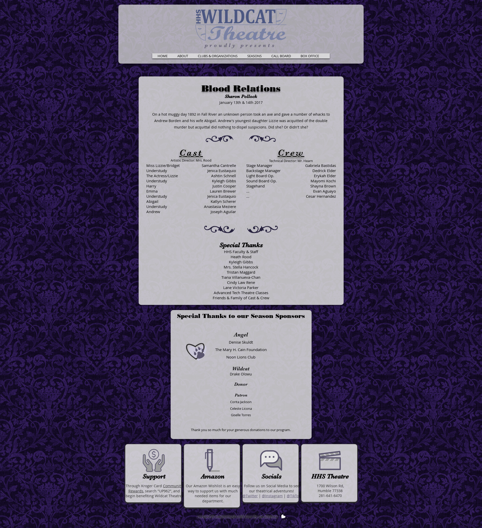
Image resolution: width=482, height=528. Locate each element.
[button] (182, 56)
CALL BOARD (473, 4)
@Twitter (250, 495)
